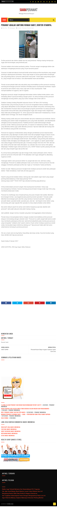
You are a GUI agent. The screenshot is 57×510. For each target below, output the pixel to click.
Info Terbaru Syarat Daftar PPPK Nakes (13, 416)
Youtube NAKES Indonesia (9, 433)
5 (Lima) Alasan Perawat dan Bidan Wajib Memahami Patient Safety (21, 409)
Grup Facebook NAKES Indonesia (10, 435)
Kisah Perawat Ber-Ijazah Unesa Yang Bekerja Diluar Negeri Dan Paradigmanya (25, 413)
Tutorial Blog (10, 507)
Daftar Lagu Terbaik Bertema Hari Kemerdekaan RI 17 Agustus (21, 493)
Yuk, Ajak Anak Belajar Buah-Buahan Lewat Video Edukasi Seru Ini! (22, 495)
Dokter (19, 32)
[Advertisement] (28, 265)
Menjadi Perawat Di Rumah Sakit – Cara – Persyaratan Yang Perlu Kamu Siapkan (25, 418)
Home (4, 20)
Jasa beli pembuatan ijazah (20, 507)
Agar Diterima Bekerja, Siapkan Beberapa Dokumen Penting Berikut (22, 502)
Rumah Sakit (30, 32)
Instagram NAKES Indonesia (9, 437)
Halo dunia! (4, 422)
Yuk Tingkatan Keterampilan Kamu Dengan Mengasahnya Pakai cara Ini (24, 499)
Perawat (24, 32)
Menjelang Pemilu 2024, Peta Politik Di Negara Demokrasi (19, 497)
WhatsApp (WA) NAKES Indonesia (10, 431)
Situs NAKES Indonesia (8, 439)
